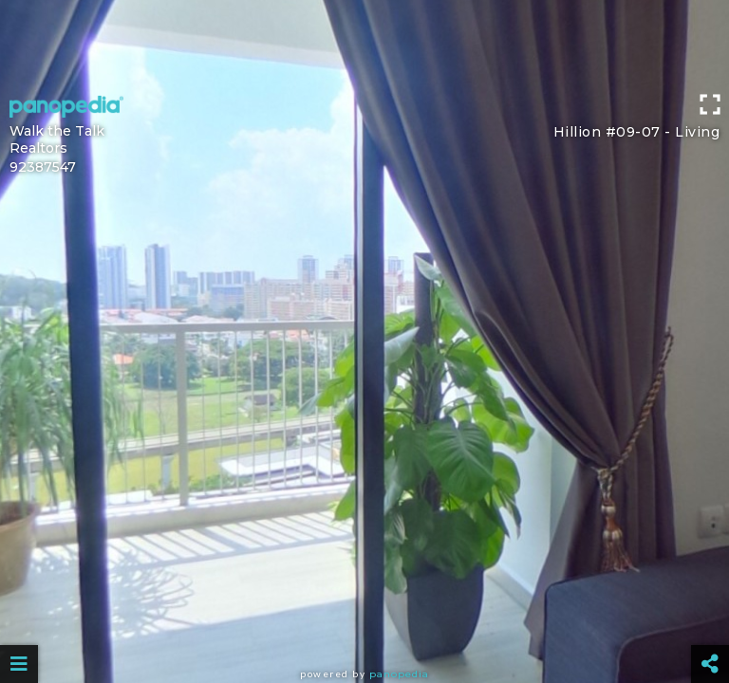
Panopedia (399, 674)
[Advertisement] (364, 42)
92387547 (42, 166)
